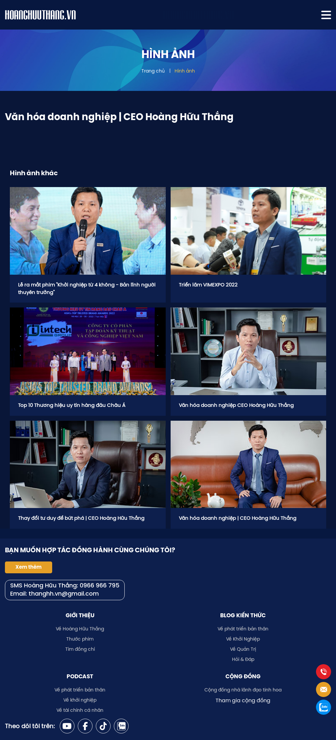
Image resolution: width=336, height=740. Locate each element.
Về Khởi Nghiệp (243, 639)
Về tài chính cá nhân (79, 710)
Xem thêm (28, 567)
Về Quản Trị (243, 649)
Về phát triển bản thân (243, 628)
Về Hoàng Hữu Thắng (80, 628)
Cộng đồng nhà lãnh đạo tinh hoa (243, 690)
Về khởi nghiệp (79, 700)
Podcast (80, 676)
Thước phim (80, 639)
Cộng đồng (243, 676)
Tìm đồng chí (80, 649)
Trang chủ (153, 71)
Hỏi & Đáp (243, 659)
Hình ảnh (185, 71)
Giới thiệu (80, 615)
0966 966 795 (99, 586)
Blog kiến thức (243, 615)
